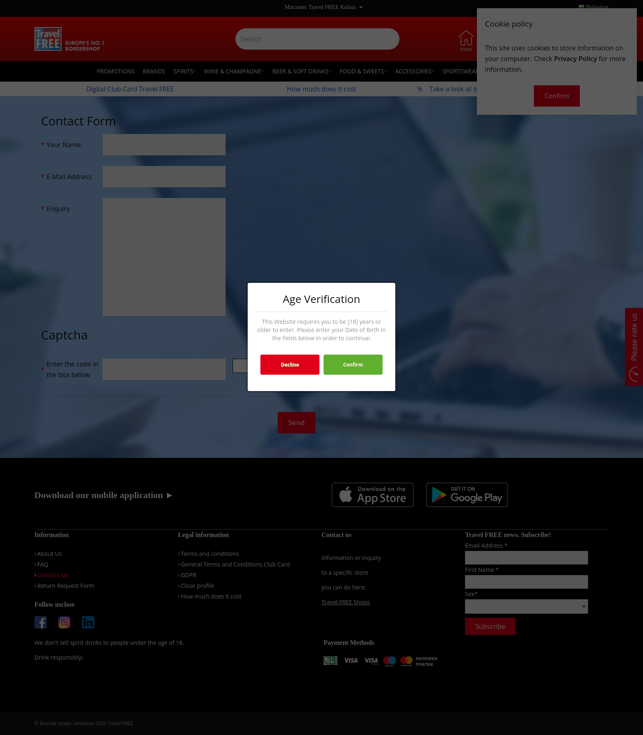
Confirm (353, 364)
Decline (290, 364)
